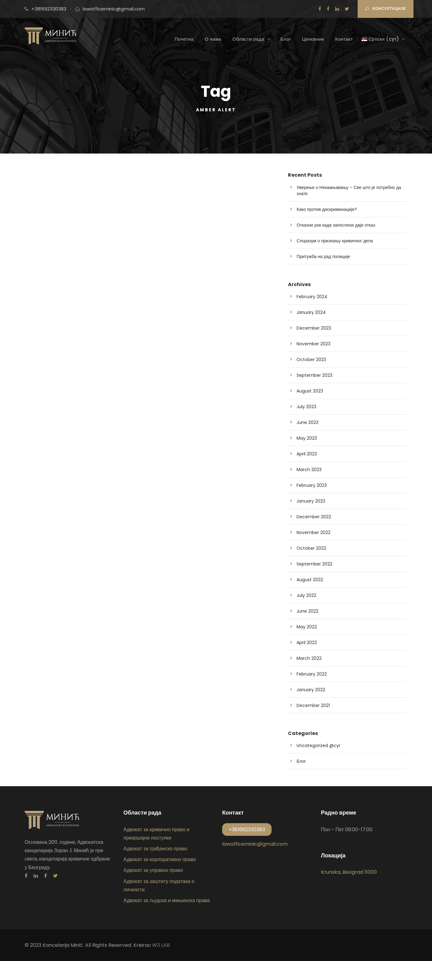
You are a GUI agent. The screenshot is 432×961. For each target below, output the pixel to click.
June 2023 (307, 422)
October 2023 (311, 359)
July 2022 (306, 595)
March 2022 (309, 658)
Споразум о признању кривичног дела (335, 241)
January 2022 (311, 690)
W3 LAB (161, 945)
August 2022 (310, 580)
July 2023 (306, 407)
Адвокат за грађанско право (155, 848)
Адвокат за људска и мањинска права (166, 900)
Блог (285, 39)
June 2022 (307, 611)
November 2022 (313, 532)
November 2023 (313, 344)
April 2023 (307, 454)
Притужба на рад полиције (323, 256)
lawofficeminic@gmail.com (114, 9)
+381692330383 (48, 9)
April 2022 (307, 642)
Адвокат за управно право (153, 870)
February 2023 (312, 485)
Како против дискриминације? (327, 209)
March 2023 (309, 469)
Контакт (344, 39)
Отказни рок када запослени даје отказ (336, 225)
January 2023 (311, 501)
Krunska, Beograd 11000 (349, 872)
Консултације (385, 8)
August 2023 (310, 391)
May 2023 (307, 438)
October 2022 (311, 548)
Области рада (248, 39)
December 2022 (314, 517)
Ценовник (313, 39)
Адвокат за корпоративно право (159, 859)
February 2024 (312, 297)
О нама (213, 39)
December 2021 (313, 705)
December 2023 (314, 328)
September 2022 (314, 564)
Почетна (184, 39)
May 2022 (307, 627)
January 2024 (311, 312)
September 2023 (314, 375)
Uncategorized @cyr (318, 745)
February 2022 (312, 674)
